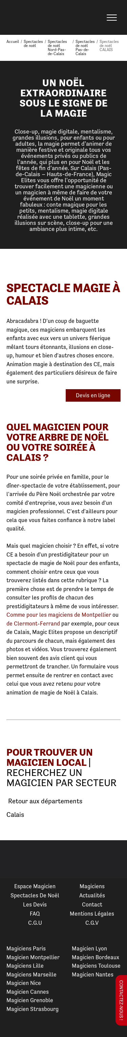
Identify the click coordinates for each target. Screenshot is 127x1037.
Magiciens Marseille (31, 974)
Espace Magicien (35, 886)
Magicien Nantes (92, 974)
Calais (15, 815)
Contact (92, 904)
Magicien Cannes (27, 991)
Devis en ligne (93, 395)
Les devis (35, 904)
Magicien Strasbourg (32, 1009)
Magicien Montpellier (33, 957)
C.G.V (92, 922)
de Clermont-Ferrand (33, 623)
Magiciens (92, 886)
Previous (13, 859)
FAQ (35, 913)
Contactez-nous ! (121, 1000)
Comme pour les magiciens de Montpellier (58, 614)
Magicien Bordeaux (95, 957)
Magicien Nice (23, 983)
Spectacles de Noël (34, 895)
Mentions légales (92, 913)
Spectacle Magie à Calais (63, 294)
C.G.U (35, 922)
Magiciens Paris (26, 948)
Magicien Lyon (89, 948)
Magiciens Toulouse (96, 965)
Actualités (92, 895)
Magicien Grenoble (29, 1000)
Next (114, 859)
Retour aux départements (44, 801)
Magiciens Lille (25, 965)
